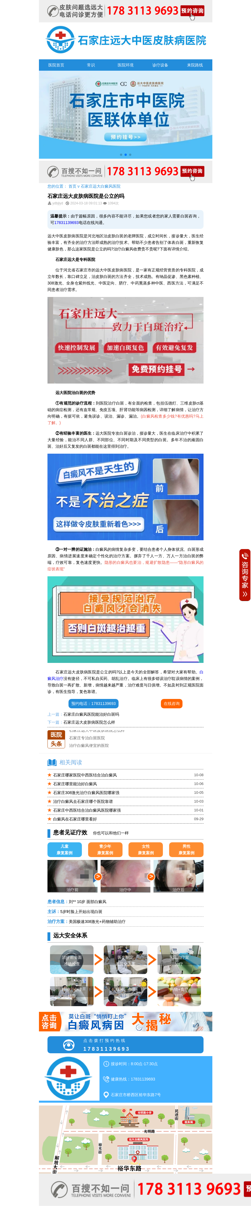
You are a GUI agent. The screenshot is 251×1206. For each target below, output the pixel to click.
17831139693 (66, 222)
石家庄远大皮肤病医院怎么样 (89, 722)
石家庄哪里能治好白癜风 (75, 784)
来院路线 (195, 65)
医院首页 (56, 65)
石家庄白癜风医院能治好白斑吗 (91, 714)
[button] (121, 155)
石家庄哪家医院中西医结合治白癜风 (85, 775)
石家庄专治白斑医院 (87, 738)
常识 (91, 65)
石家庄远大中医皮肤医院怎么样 (97, 730)
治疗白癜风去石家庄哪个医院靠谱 (83, 801)
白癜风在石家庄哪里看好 (75, 819)
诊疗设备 (160, 65)
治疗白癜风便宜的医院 (89, 745)
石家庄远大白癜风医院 (101, 186)
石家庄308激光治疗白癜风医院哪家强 (86, 792)
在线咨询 (172, 703)
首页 (72, 186)
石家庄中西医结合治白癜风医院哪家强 (87, 810)
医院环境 (126, 65)
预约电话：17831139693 (93, 703)
